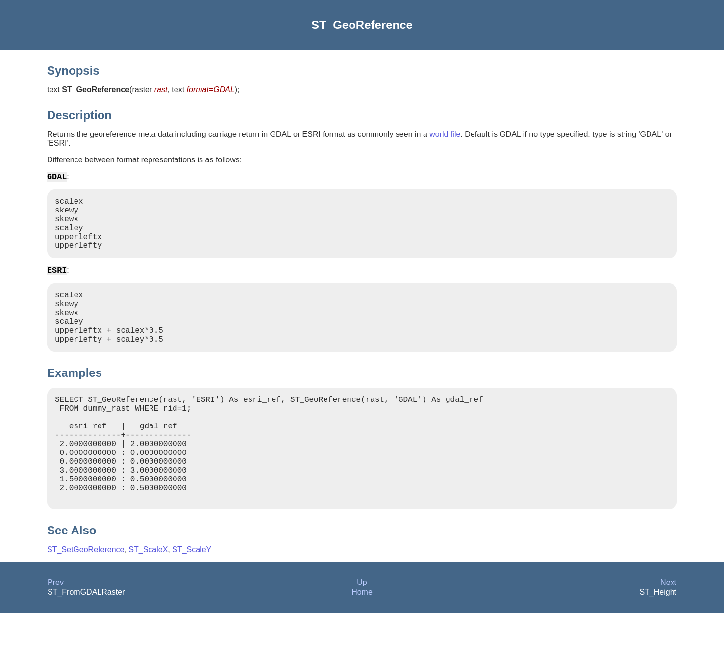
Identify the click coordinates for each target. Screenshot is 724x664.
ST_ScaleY (191, 600)
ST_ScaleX (148, 600)
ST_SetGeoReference (85, 600)
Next (668, 633)
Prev (56, 633)
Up (362, 633)
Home (362, 643)
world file (444, 134)
